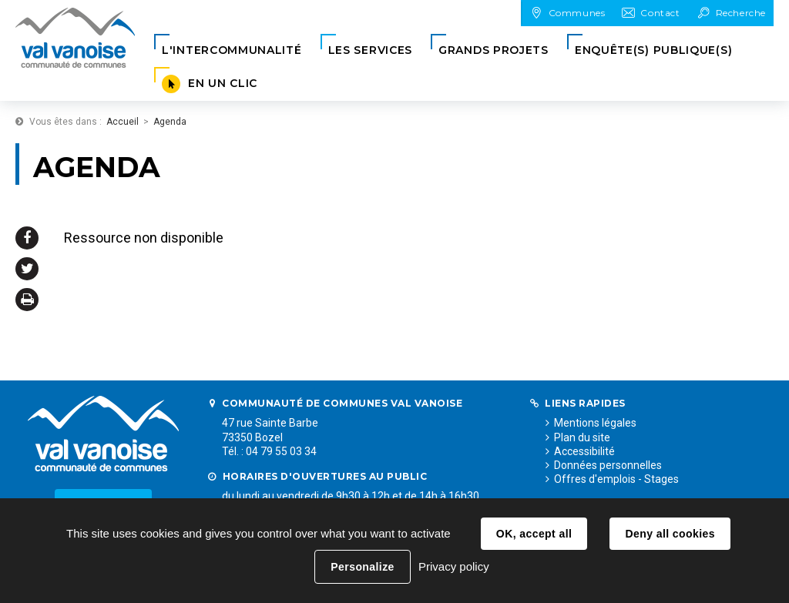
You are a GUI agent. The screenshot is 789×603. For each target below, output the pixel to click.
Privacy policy (453, 566)
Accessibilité (584, 451)
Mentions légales (595, 423)
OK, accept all (534, 534)
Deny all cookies (669, 534)
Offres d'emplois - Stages (616, 479)
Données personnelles (608, 465)
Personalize (362, 567)
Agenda (169, 121)
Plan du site (582, 437)
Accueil (122, 121)
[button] (232, 50)
